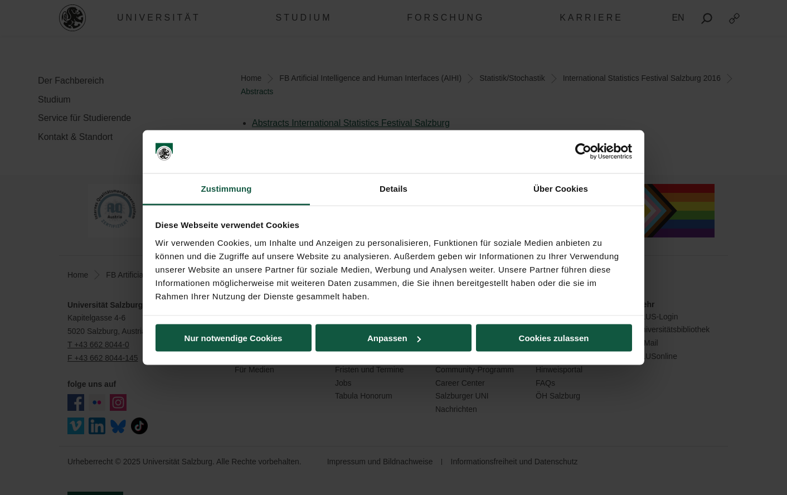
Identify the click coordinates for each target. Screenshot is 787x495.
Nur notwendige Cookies (233, 338)
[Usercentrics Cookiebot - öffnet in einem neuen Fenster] (583, 151)
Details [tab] (393, 188)
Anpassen (394, 338)
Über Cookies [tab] (560, 188)
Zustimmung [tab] (226, 188)
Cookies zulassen (554, 338)
